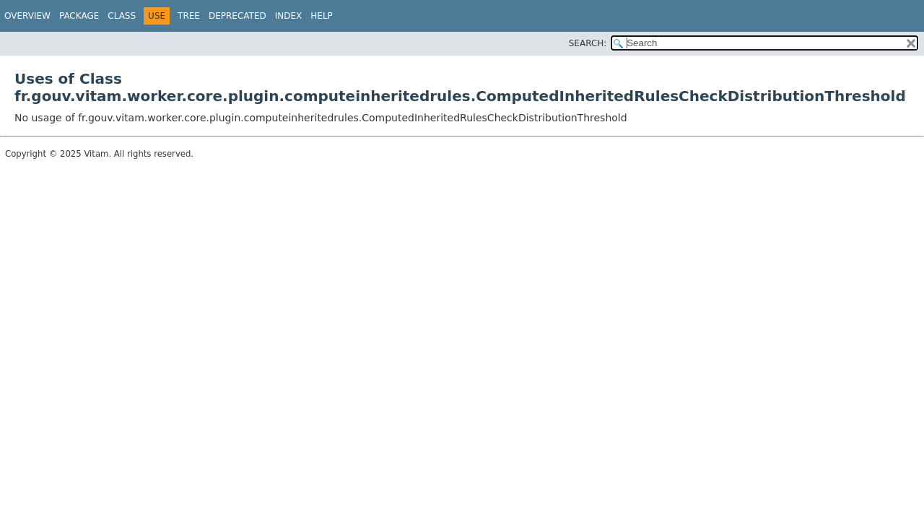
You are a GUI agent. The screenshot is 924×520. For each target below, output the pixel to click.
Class (122, 16)
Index (288, 16)
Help (321, 16)
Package (79, 16)
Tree (189, 16)
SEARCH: (588, 43)
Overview (27, 16)
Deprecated (237, 16)
